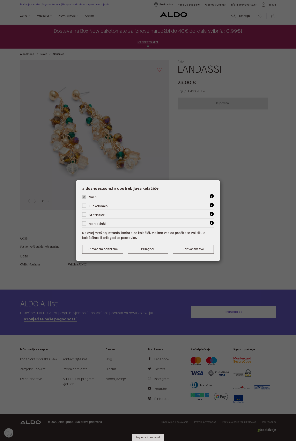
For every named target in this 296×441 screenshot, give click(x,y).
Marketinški (98, 224)
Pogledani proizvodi (148, 437)
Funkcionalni (99, 206)
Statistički (97, 215)
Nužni (93, 197)
